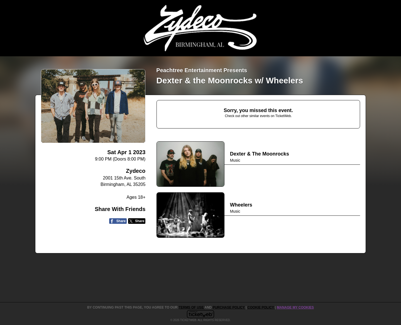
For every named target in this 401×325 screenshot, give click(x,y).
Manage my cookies (295, 307)
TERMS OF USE (191, 307)
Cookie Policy (261, 307)
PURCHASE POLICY (229, 307)
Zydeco (135, 171)
